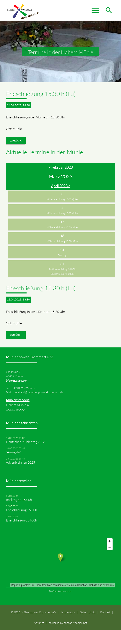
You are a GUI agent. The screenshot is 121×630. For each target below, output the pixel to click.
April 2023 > (60, 186)
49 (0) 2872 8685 (24, 388)
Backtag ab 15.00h (19, 499)
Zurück (16, 140)
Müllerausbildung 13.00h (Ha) (62, 199)
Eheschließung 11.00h (62, 273)
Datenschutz (87, 612)
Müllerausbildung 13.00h (62, 269)
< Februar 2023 (61, 167)
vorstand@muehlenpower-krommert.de (38, 392)
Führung (62, 255)
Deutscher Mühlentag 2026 (25, 441)
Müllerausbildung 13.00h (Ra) (62, 227)
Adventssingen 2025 (20, 462)
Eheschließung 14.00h (21, 520)
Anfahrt (39, 622)
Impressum (68, 612)
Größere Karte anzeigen (60, 591)
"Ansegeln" (13, 452)
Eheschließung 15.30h (21, 510)
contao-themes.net (75, 622)
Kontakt (105, 612)
